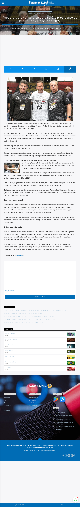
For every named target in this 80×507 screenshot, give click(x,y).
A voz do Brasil (9, 356)
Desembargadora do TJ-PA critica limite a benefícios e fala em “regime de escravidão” (29, 316)
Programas (7, 410)
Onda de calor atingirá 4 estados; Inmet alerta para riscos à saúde (23, 322)
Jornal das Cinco (10, 345)
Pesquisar (19, 505)
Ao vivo (60, 505)
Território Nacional (10, 362)
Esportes (32, 13)
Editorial (6, 403)
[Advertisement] (40, 53)
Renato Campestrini (34, 408)
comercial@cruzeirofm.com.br (64, 415)
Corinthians (19, 255)
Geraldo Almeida (33, 403)
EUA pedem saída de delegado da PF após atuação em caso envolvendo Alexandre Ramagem (30, 319)
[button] (75, 500)
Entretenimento (8, 405)
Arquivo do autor (40, 296)
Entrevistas (7, 408)
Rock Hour (8, 368)
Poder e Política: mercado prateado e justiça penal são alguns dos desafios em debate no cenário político (35, 310)
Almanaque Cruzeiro (11, 339)
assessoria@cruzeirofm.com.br (64, 419)
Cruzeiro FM (10, 291)
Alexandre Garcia (33, 397)
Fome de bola (9, 350)
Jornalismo (40, 13)
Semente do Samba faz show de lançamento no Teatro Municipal (23, 313)
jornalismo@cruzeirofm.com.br (64, 422)
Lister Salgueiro (33, 405)
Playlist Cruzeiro (10, 333)
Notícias (48, 13)
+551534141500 (60, 412)
